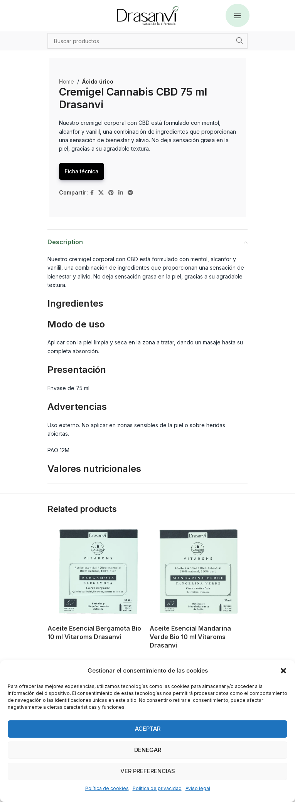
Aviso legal (197, 788)
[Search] (147, 41)
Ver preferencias (147, 771)
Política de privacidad (157, 788)
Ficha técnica (81, 171)
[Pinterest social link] (111, 193)
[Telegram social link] (130, 193)
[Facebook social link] (92, 193)
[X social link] (101, 193)
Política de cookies (107, 788)
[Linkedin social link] (120, 193)
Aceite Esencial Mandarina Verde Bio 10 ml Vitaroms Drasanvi (190, 636)
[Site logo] (148, 15)
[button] (283, 670)
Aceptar (147, 728)
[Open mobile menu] (237, 15)
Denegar (147, 749)
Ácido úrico (97, 81)
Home (66, 81)
